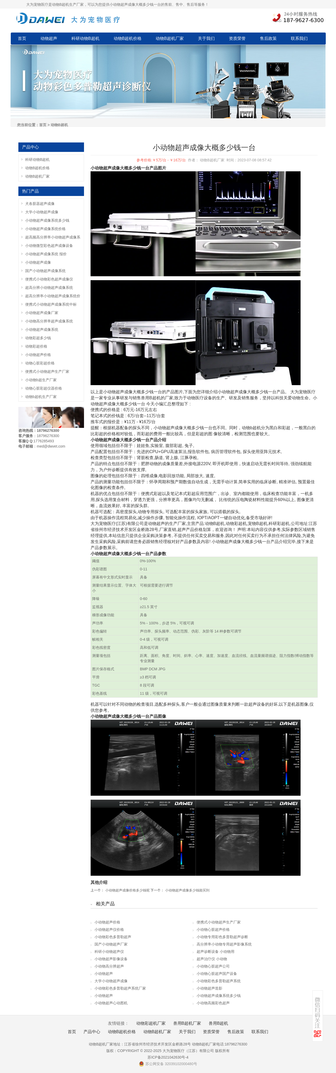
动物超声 (48, 38)
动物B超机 (59, 125)
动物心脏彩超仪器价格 (43, 388)
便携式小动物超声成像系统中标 (51, 304)
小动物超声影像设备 (111, 959)
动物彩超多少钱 (38, 338)
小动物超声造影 (209, 988)
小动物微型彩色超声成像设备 (49, 245)
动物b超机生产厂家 (41, 397)
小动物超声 (103, 973)
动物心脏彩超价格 (40, 363)
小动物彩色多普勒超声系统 (219, 981)
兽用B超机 (218, 1023)
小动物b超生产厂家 (41, 380)
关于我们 (206, 38)
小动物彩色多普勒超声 (112, 937)
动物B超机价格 (128, 38)
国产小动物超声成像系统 (45, 271)
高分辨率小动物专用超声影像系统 (224, 944)
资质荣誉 (237, 38)
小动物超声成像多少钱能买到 (187, 890)
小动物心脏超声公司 (213, 966)
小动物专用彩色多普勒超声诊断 (222, 937)
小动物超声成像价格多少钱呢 (127, 890)
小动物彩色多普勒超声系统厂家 (120, 988)
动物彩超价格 (36, 346)
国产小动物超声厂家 (111, 944)
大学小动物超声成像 (111, 981)
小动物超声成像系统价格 (45, 229)
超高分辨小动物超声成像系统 (49, 287)
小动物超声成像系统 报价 (46, 254)
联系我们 (299, 38)
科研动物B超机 (85, 38)
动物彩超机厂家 (151, 1023)
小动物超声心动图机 (111, 1003)
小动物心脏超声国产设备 (217, 973)
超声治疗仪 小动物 (212, 959)
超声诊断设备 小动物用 (215, 951)
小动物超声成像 (38, 262)
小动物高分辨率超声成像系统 (49, 321)
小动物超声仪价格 (109, 929)
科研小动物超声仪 (109, 951)
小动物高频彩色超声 (213, 1003)
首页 (22, 38)
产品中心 (91, 1031)
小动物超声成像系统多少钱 (219, 996)
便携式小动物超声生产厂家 (219, 922)
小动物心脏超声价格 (213, 929)
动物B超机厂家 (170, 38)
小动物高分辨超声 (109, 966)
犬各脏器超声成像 (40, 203)
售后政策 (268, 38)
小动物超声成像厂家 (41, 313)
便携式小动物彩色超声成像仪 (49, 279)
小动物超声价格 (107, 922)
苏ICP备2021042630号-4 (168, 1057)
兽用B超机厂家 (187, 1023)
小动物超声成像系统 (41, 329)
